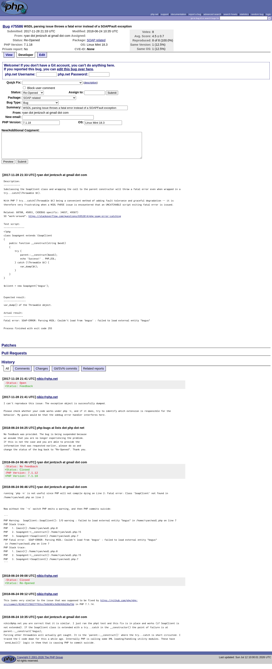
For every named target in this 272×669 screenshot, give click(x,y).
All (7, 368)
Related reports (93, 368)
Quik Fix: (14, 82)
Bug (6, 26)
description (90, 82)
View (9, 55)
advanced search (212, 14)
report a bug (195, 14)
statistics (244, 14)
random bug (257, 14)
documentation (178, 14)
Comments (22, 368)
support (165, 14)
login (268, 14)
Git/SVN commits (65, 368)
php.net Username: (20, 74)
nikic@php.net (47, 378)
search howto (230, 14)
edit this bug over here (75, 69)
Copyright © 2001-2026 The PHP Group (40, 662)
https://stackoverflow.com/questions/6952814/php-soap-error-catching (74, 216)
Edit (42, 55)
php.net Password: (73, 74)
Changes (42, 368)
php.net (154, 14)
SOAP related (96, 40)
